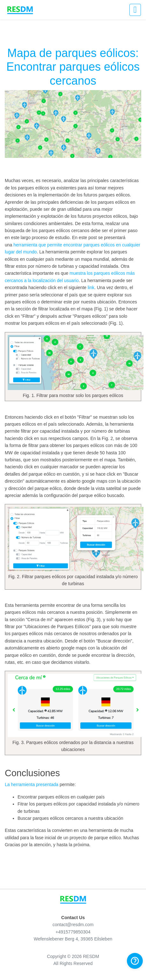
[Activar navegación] (135, 10)
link (91, 287)
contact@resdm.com (73, 924)
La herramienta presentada (31, 784)
